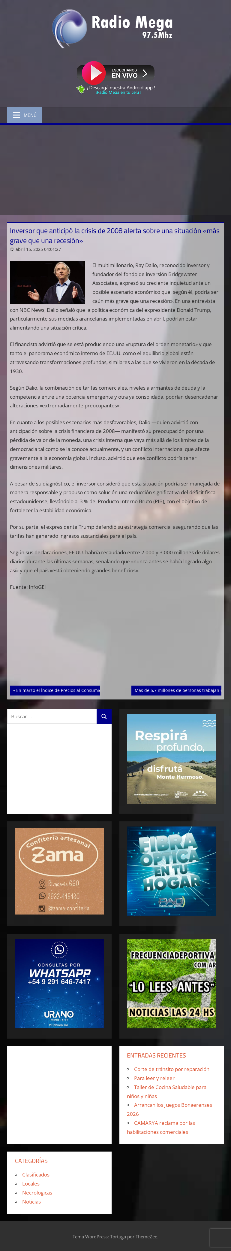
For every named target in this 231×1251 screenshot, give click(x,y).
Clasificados (36, 1174)
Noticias (31, 1201)
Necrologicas (37, 1192)
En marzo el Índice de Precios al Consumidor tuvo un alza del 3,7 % (83, 689)
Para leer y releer (154, 1078)
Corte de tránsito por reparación (171, 1069)
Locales (31, 1183)
